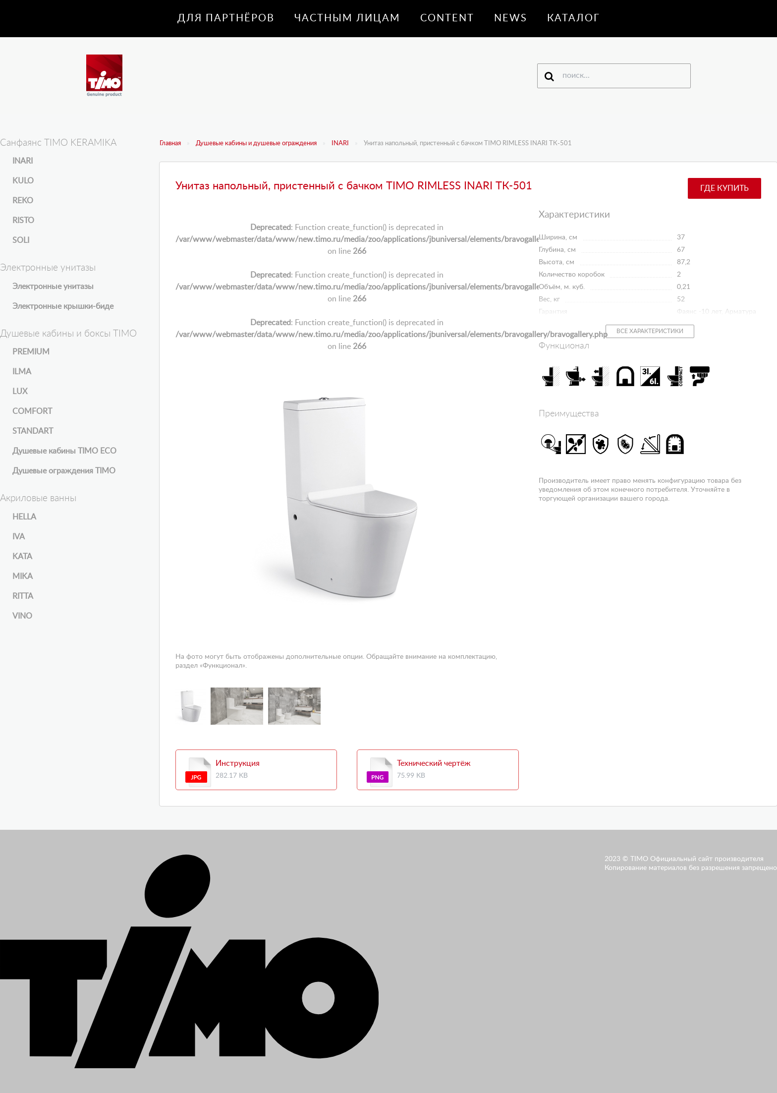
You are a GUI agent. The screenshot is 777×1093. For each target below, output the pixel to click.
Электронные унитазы (53, 286)
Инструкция (238, 763)
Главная (170, 143)
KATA (22, 557)
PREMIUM (31, 352)
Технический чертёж (434, 763)
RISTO (23, 221)
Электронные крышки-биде (62, 306)
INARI (340, 143)
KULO (23, 181)
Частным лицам (347, 18)
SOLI (20, 240)
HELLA (24, 517)
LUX (19, 392)
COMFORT (32, 411)
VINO (22, 616)
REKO (22, 201)
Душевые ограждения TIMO (63, 471)
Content (447, 18)
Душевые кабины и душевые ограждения (256, 143)
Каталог (573, 18)
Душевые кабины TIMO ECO (64, 451)
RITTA (22, 596)
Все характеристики (649, 331)
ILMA (21, 372)
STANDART (32, 431)
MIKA (22, 576)
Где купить (724, 188)
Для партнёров (226, 18)
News (510, 18)
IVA (18, 537)
